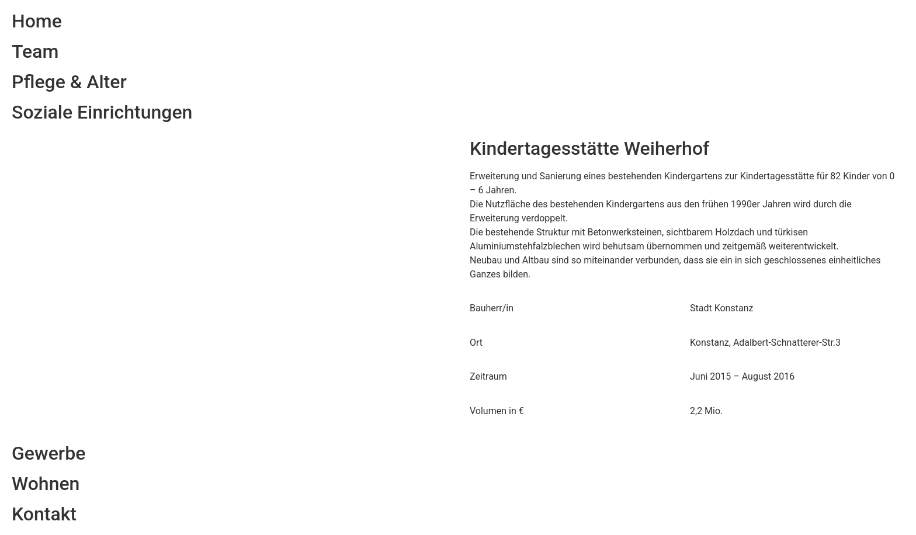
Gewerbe (48, 453)
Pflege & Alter (69, 82)
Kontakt (44, 514)
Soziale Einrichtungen (102, 112)
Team (35, 51)
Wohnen (45, 484)
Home (37, 21)
